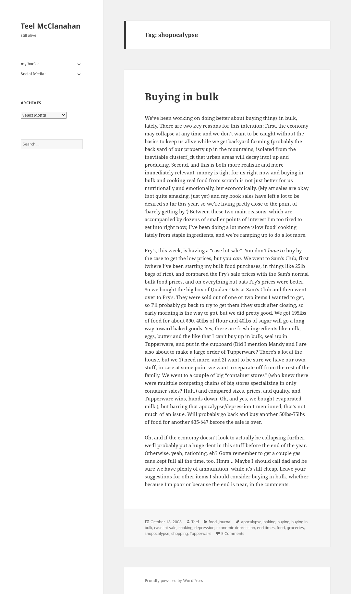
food (213, 521)
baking (269, 521)
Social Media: (33, 74)
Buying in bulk (182, 96)
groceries (295, 527)
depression (204, 527)
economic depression (235, 527)
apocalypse (251, 521)
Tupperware (201, 533)
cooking (185, 527)
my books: (30, 64)
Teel (195, 521)
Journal (225, 521)
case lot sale (165, 527)
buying (283, 521)
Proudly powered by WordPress (174, 580)
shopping (179, 533)
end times (266, 527)
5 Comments (232, 533)
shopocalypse (157, 533)
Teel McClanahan (50, 26)
